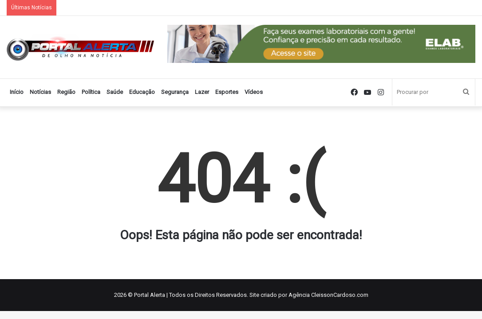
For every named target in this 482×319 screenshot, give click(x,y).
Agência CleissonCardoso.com (328, 295)
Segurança (175, 92)
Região (66, 92)
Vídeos (254, 92)
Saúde (115, 92)
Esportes (226, 92)
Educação (142, 92)
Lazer (202, 92)
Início (17, 92)
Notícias (40, 92)
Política (91, 92)
